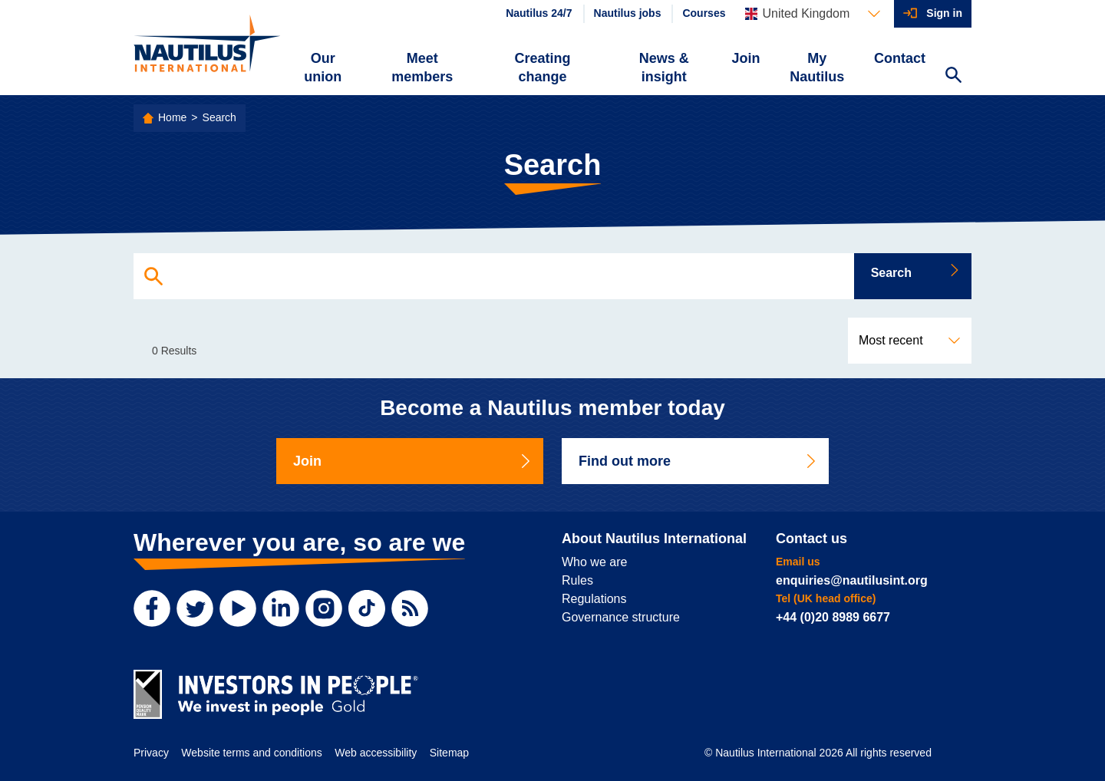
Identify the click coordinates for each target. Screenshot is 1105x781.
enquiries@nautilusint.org (852, 580)
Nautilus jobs (627, 13)
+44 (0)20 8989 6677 (833, 617)
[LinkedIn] (280, 608)
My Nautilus (817, 67)
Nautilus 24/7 (539, 13)
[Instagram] (323, 608)
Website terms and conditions (251, 752)
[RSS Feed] (409, 608)
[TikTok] (366, 608)
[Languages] (812, 14)
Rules (577, 580)
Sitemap (449, 752)
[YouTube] (237, 608)
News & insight (664, 67)
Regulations (594, 598)
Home (172, 117)
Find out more (698, 461)
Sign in (944, 13)
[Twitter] (194, 608)
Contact (899, 58)
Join (746, 58)
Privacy (151, 752)
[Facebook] (152, 608)
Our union (322, 67)
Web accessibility (376, 752)
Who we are (594, 561)
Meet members (422, 67)
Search (219, 117)
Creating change (543, 67)
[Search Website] (953, 77)
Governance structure (621, 617)
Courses (703, 13)
